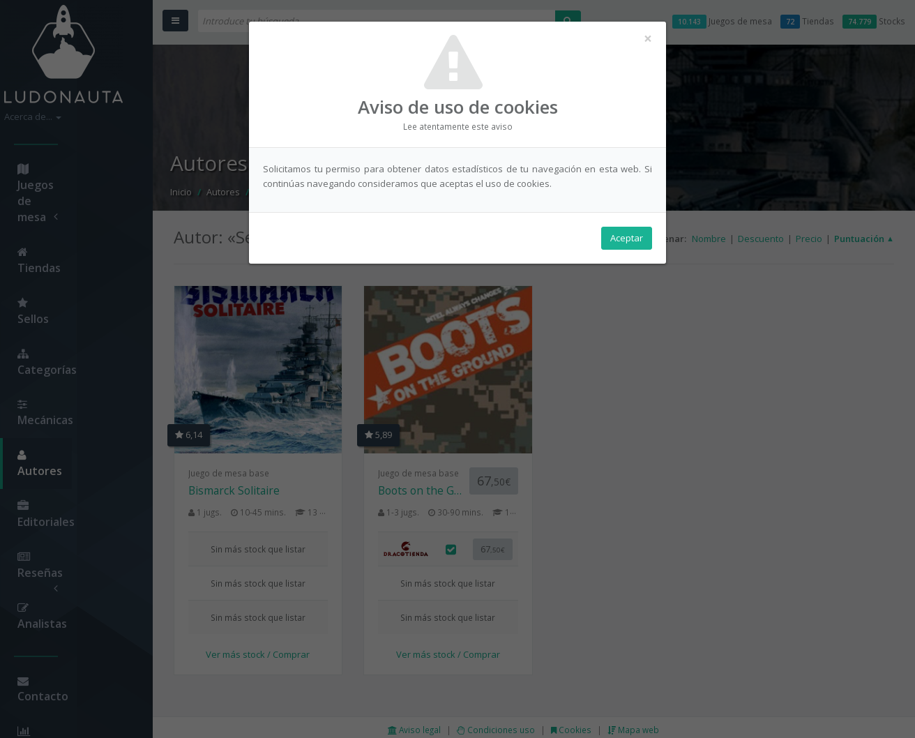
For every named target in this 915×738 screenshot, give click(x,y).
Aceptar (626, 238)
